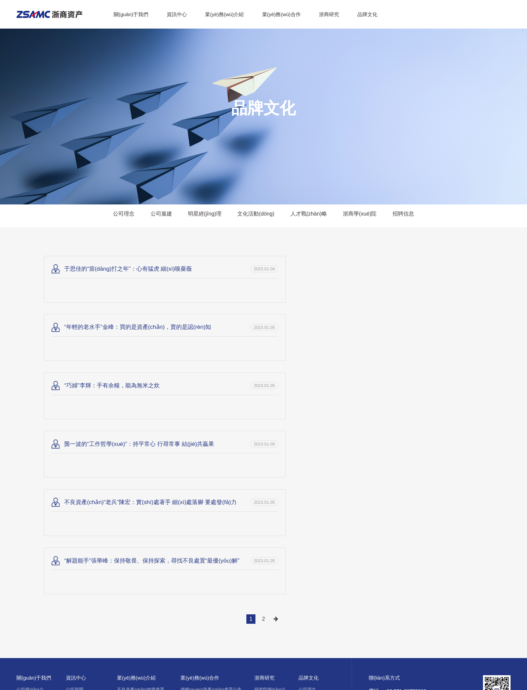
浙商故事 (74, 494)
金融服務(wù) (130, 525)
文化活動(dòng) (313, 514)
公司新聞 (74, 484)
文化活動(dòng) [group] (255, 216)
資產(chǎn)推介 (195, 494)
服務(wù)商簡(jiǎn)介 (200, 514)
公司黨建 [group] (154, 216)
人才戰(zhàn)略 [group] (311, 216)
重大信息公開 (79, 545)
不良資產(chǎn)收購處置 (140, 484)
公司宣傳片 (27, 535)
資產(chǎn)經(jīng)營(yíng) (142, 514)
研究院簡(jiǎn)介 (270, 484)
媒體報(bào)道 (79, 504)
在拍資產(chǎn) (195, 504)
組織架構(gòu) (30, 504)
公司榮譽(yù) (28, 525)
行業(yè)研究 (266, 504)
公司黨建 (307, 494)
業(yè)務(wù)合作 (281, 14)
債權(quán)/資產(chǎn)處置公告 (211, 484)
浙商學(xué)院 (312, 535)
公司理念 (307, 484)
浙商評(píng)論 (268, 494)
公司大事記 (27, 514)
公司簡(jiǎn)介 (30, 484)
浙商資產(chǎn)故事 (85, 525)
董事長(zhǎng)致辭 (34, 494)
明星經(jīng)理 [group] (201, 216)
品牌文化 (367, 14)
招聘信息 (307, 545)
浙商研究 (329, 14)
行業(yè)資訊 (78, 514)
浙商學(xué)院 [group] (366, 216)
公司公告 (74, 535)
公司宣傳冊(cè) (31, 545)
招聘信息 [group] (412, 216)
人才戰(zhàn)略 (313, 525)
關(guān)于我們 (131, 14)
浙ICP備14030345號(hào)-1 (229, 595)
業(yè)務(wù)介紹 (224, 14)
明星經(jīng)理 (312, 504)
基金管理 (125, 504)
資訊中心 (177, 14)
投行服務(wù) (130, 494)
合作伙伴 (25, 555)
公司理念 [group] (114, 216)
